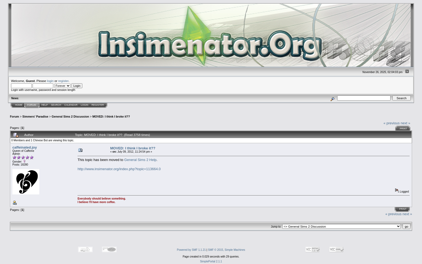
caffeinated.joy (24, 147)
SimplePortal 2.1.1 (211, 261)
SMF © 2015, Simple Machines (226, 249)
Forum (31, 105)
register (63, 81)
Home (18, 105)
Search (56, 105)
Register (98, 105)
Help (44, 105)
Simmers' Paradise (35, 116)
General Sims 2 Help (140, 160)
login (50, 81)
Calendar (71, 105)
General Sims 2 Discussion (70, 116)
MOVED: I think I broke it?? (111, 116)
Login (84, 105)
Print (403, 128)
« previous (392, 123)
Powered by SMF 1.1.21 (191, 249)
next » (405, 123)
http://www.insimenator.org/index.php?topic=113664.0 (119, 169)
